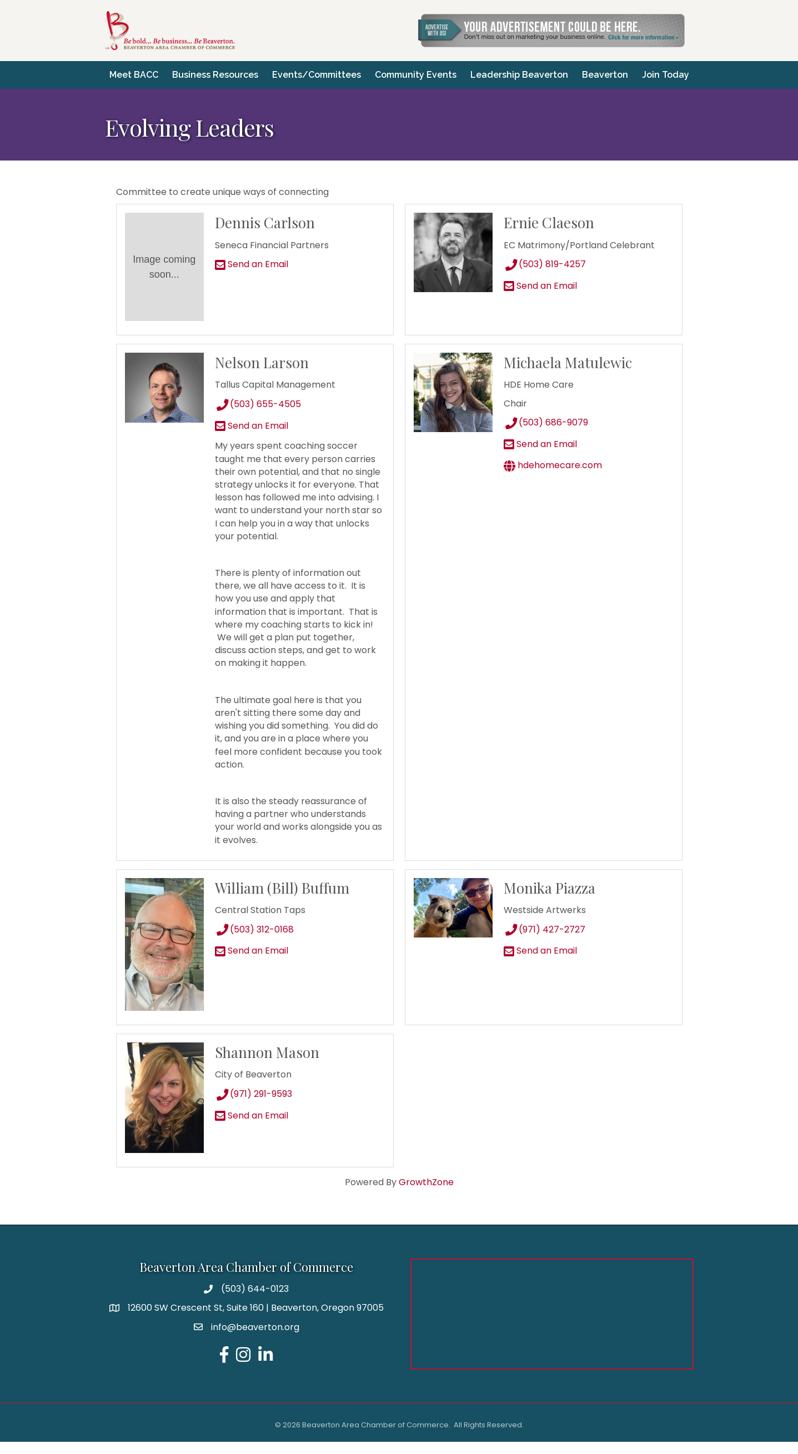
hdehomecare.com (553, 477)
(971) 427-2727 (544, 941)
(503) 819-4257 (545, 276)
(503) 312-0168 (254, 941)
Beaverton (636, 71)
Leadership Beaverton (550, 71)
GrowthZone (426, 1194)
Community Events (446, 71)
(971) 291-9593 (253, 1106)
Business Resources (246, 71)
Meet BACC (164, 71)
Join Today (399, 91)
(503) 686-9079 (546, 434)
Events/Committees (347, 71)
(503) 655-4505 (258, 416)
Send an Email (251, 276)
